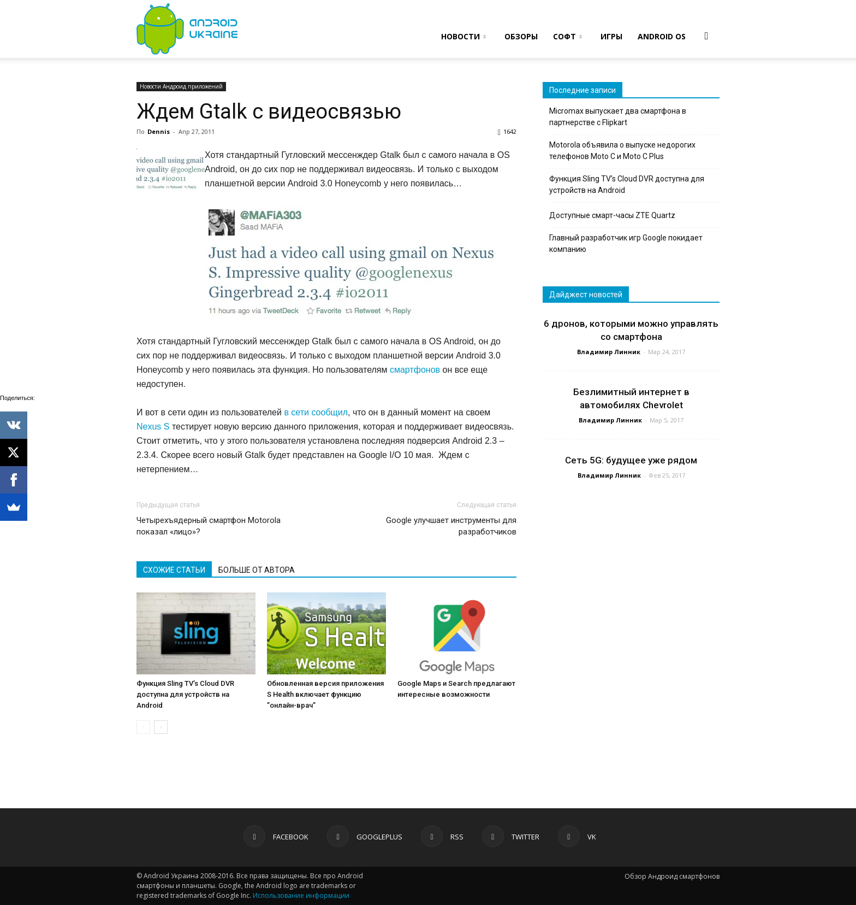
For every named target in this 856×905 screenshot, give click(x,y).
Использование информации (301, 895)
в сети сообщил (316, 412)
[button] (706, 35)
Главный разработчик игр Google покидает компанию (626, 243)
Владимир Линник (608, 352)
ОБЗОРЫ (521, 36)
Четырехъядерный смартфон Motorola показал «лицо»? (208, 526)
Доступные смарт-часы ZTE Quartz (612, 215)
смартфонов (415, 369)
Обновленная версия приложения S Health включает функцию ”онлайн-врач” (325, 694)
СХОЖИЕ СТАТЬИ (174, 570)
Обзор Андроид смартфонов (672, 876)
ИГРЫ (611, 36)
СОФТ (567, 36)
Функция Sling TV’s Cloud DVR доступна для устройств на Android (185, 694)
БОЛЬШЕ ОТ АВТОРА (256, 570)
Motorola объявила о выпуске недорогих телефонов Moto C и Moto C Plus (622, 150)
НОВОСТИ (463, 36)
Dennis (158, 131)
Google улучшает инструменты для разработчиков (451, 526)
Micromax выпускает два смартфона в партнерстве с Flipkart (617, 117)
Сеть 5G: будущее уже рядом (631, 460)
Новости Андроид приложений (181, 86)
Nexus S (152, 426)
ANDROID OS (662, 36)
